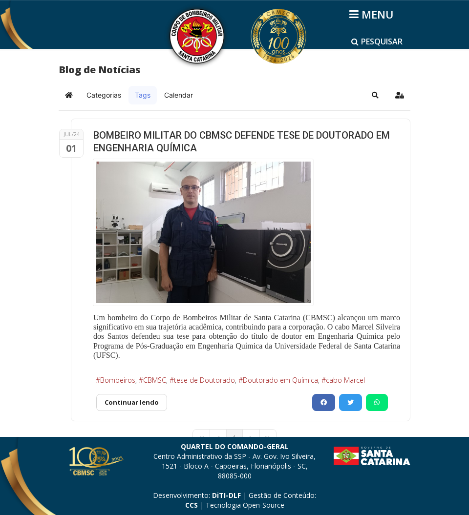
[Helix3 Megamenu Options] (373, 14)
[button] (375, 95)
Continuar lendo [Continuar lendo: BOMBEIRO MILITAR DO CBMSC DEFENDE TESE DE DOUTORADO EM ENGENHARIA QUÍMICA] (132, 402)
